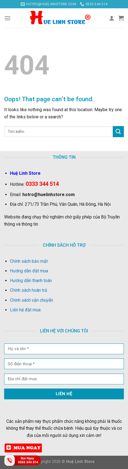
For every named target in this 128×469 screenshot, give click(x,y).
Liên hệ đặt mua (25, 309)
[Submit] (118, 131)
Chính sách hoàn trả (28, 290)
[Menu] (7, 18)
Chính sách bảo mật (29, 261)
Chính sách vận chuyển (31, 300)
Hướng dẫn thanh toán (31, 280)
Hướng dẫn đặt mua (29, 270)
